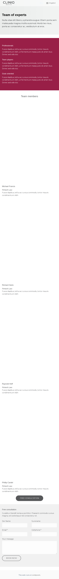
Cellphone (36, 531)
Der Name (6, 522)
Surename (36, 522)
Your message (8, 540)
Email (5, 531)
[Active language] (41, 3)
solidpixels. (36, 576)
